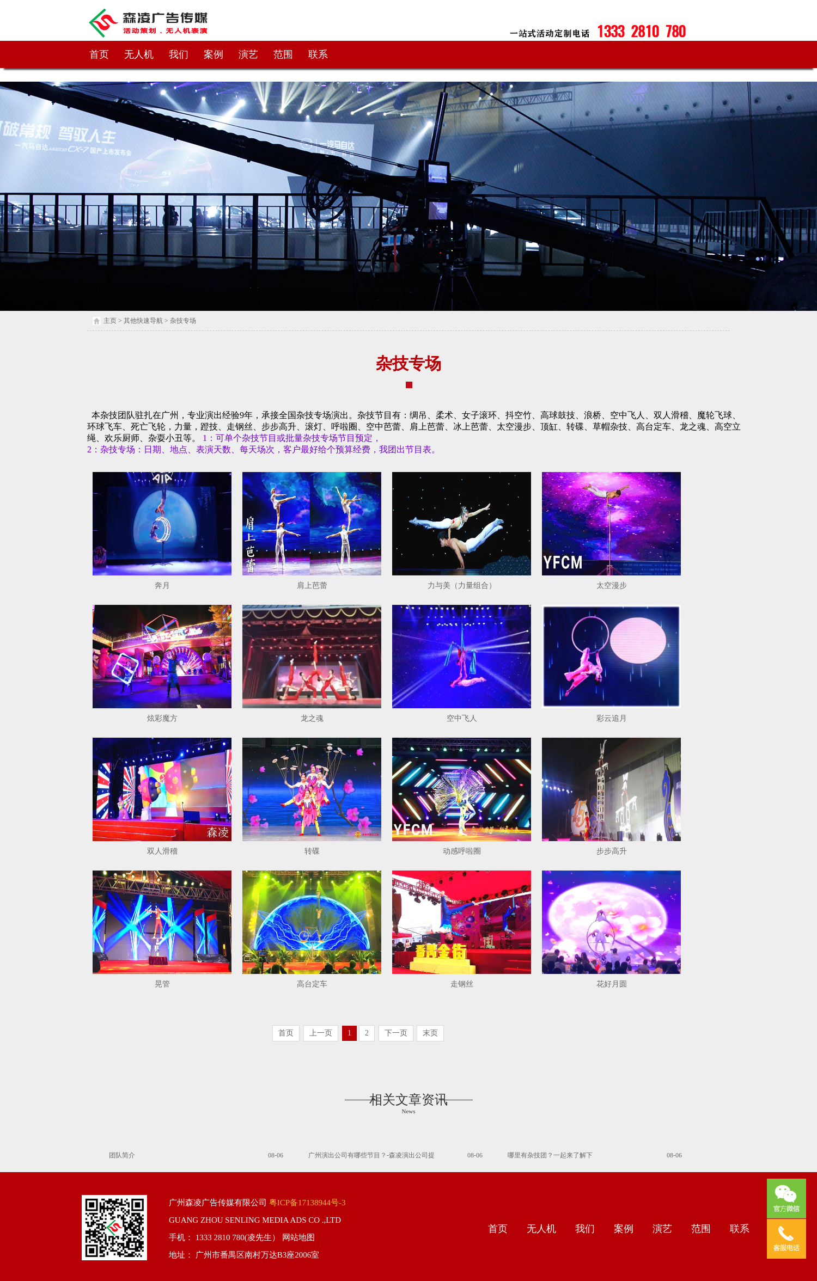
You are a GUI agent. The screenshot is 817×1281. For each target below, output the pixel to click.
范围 (283, 54)
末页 (430, 1033)
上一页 (320, 1033)
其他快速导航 (143, 320)
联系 (318, 54)
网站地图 (297, 1237)
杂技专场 (183, 320)
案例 (213, 54)
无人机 (139, 54)
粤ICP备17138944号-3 (306, 1202)
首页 (99, 54)
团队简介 (122, 1155)
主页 (110, 320)
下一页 (396, 1033)
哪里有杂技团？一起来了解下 (550, 1155)
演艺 (248, 54)
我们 (178, 54)
